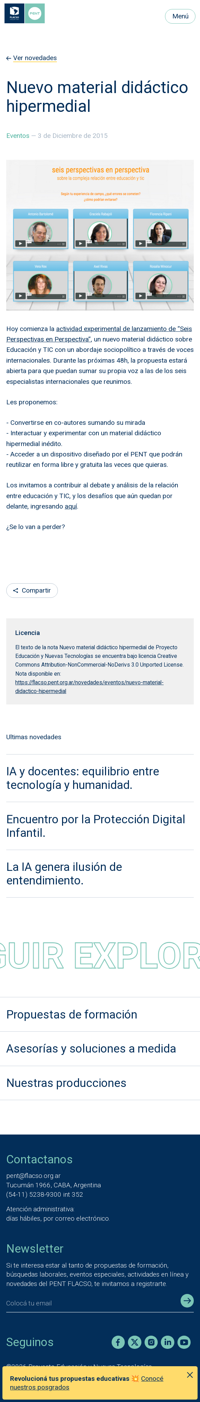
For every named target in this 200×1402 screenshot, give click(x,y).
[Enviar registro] (187, 1300)
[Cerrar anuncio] (190, 1375)
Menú (180, 16)
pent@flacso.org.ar (33, 1176)
